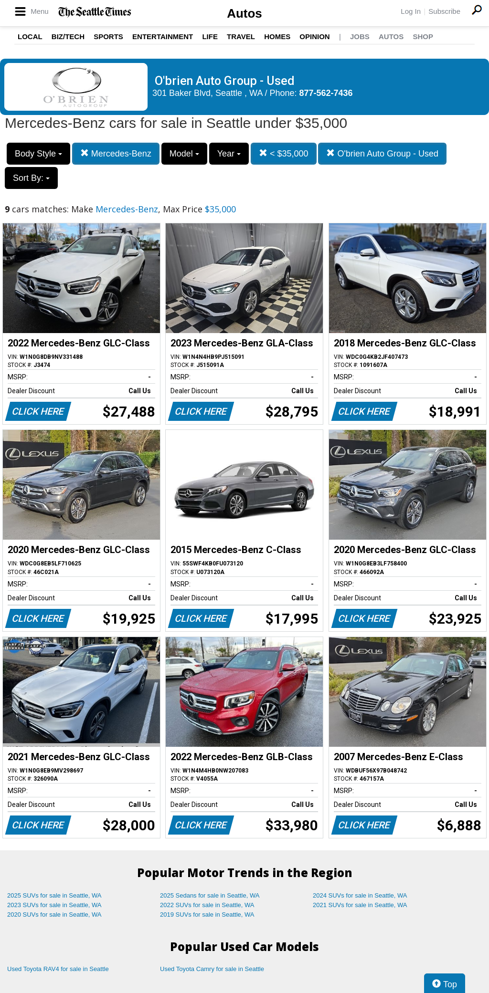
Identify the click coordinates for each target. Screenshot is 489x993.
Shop (423, 36)
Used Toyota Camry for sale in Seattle (212, 968)
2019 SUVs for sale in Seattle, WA (207, 914)
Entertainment (162, 36)
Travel (241, 36)
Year (229, 153)
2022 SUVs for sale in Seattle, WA (207, 905)
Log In (411, 11)
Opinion (314, 36)
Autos (244, 13)
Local (30, 36)
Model (184, 153)
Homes (277, 36)
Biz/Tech (68, 36)
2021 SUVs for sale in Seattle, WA (360, 905)
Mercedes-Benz (115, 153)
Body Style (38, 153)
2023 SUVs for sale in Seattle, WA (54, 905)
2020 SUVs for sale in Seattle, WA (54, 914)
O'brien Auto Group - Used (382, 153)
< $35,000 (283, 153)
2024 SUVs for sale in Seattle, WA (360, 895)
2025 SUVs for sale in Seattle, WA (54, 895)
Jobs (360, 36)
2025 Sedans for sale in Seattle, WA (209, 895)
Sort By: (31, 178)
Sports (108, 36)
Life (210, 36)
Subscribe (444, 11)
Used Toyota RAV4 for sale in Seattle (58, 968)
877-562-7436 (326, 93)
